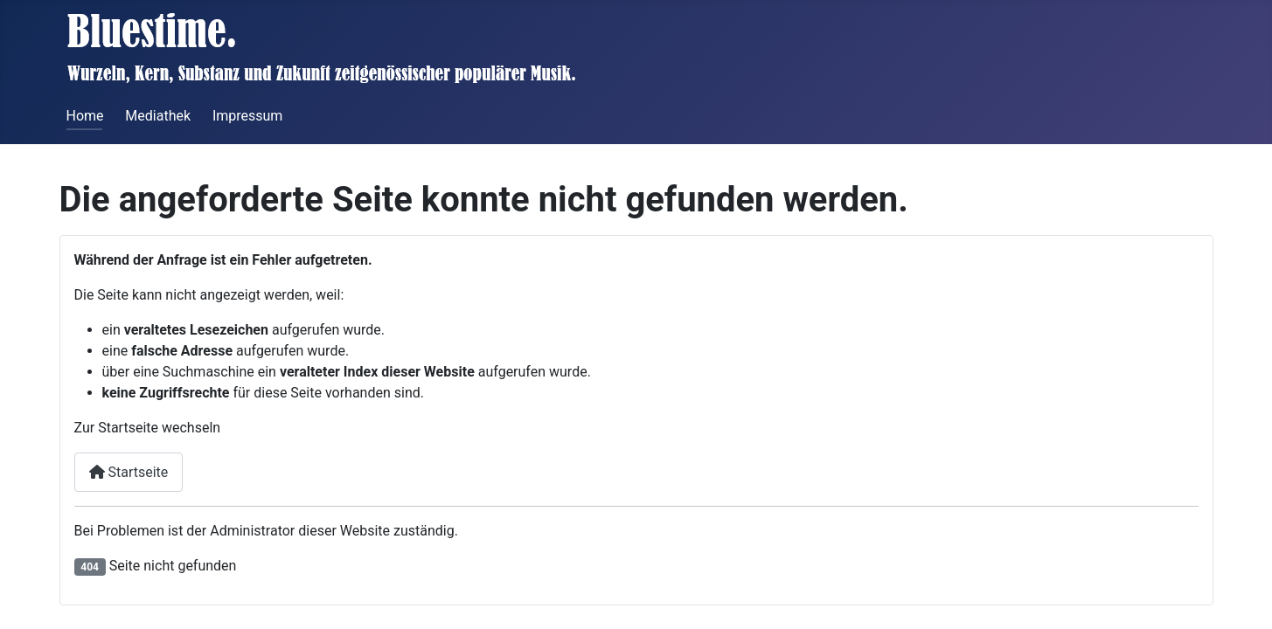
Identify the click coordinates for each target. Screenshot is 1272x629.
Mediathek (158, 115)
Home (85, 115)
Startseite (129, 472)
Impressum (247, 115)
